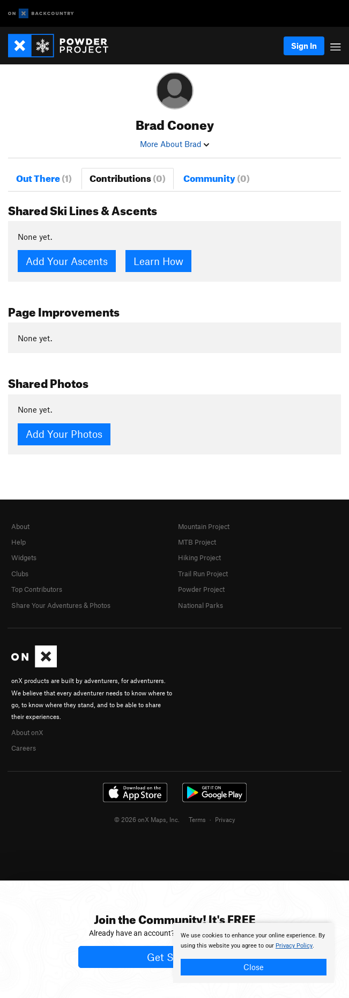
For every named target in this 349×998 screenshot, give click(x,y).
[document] (253, 952)
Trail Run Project (203, 573)
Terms (197, 819)
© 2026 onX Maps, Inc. (147, 819)
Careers (23, 748)
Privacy (225, 819)
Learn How (158, 261)
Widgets (23, 557)
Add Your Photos (64, 434)
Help (18, 542)
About (20, 526)
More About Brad (174, 144)
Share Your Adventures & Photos (60, 605)
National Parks (200, 605)
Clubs (19, 573)
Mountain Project (203, 526)
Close (253, 967)
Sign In (304, 45)
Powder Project (201, 589)
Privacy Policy (294, 945)
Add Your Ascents (67, 261)
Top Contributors (36, 589)
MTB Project (197, 542)
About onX (27, 732)
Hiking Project (199, 557)
